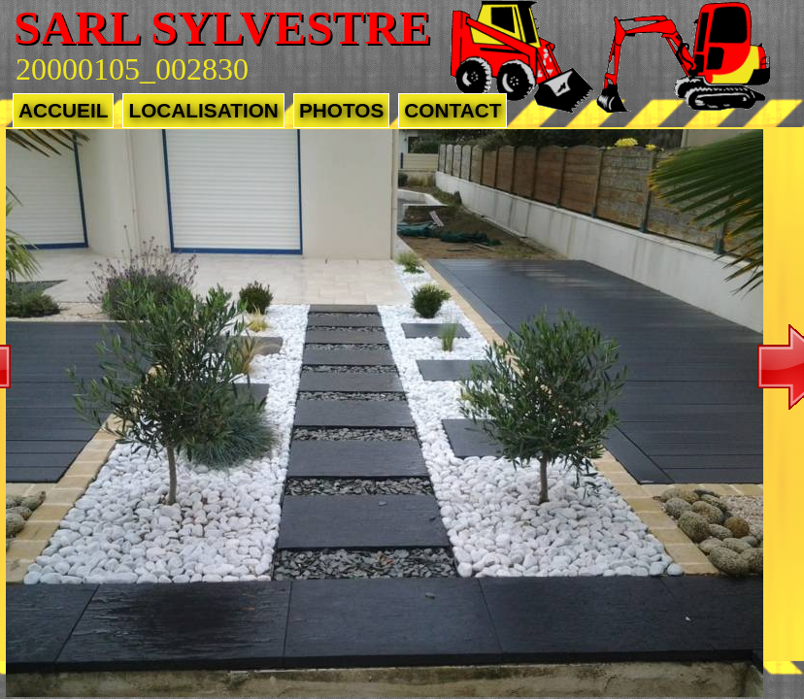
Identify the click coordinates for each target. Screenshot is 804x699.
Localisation (203, 110)
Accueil (63, 110)
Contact (452, 110)
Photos (341, 110)
